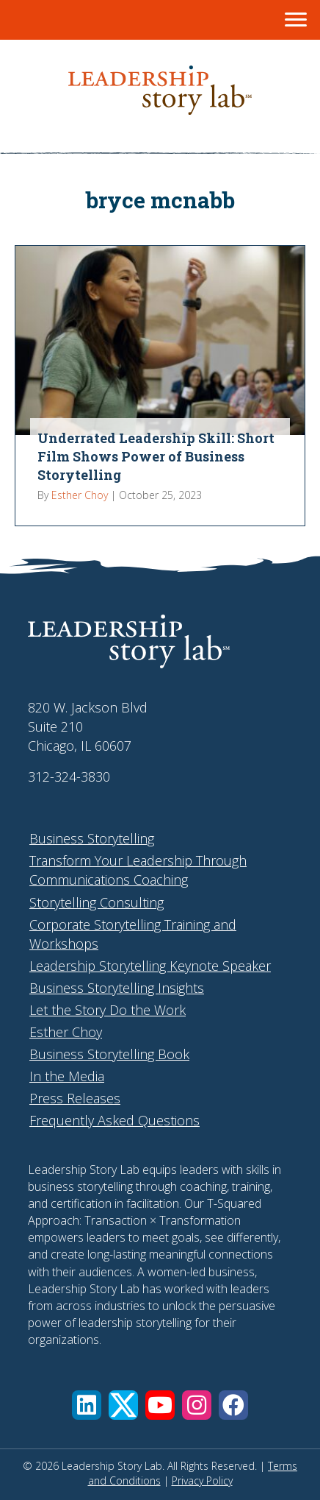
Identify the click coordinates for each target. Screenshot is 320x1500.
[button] (86, 1405)
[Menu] (296, 19)
